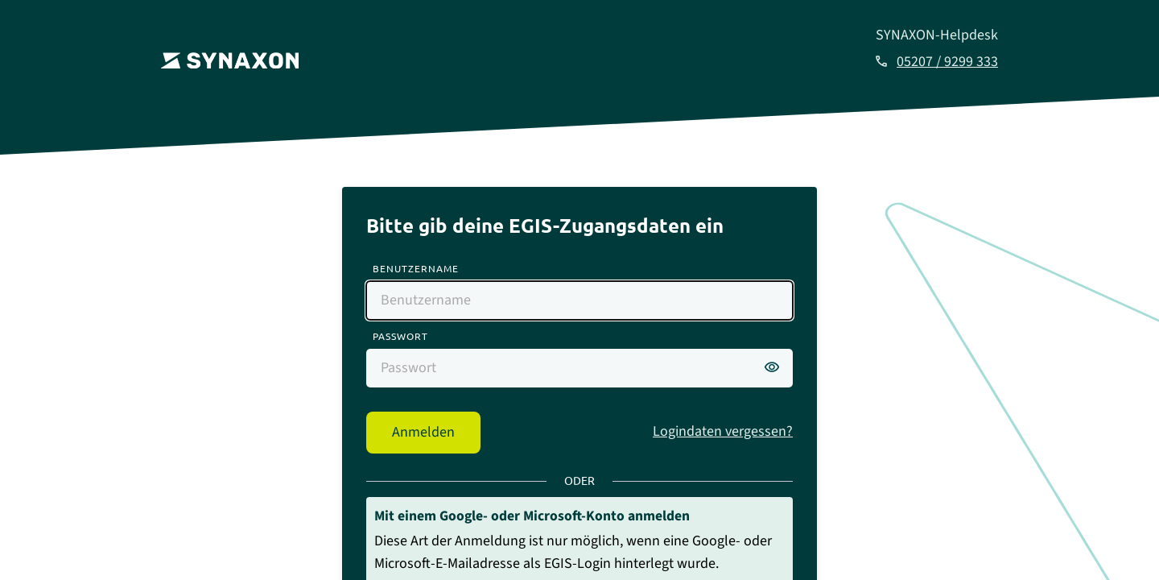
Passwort (400, 335)
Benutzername (416, 268)
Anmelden (423, 432)
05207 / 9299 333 (947, 62)
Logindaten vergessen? (723, 431)
